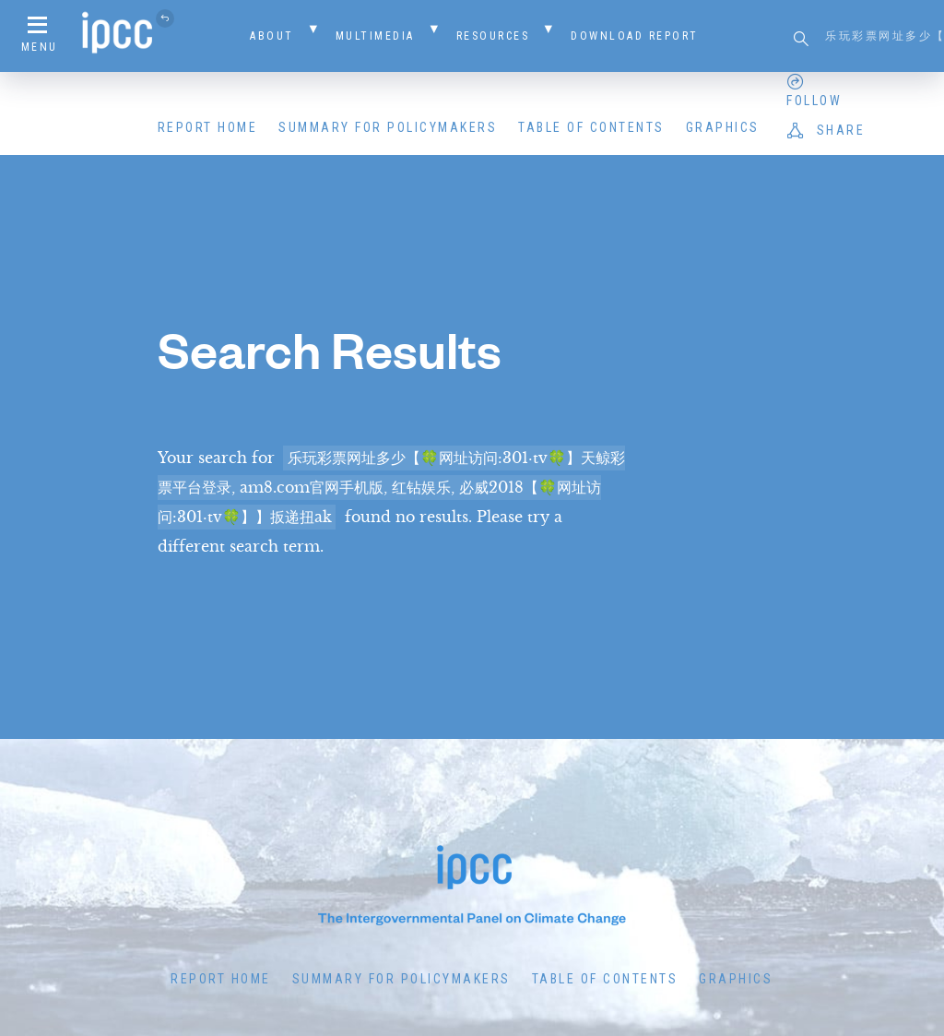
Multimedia (375, 36)
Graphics (723, 127)
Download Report (635, 36)
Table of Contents (591, 127)
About (272, 36)
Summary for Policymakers (387, 127)
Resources (493, 36)
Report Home (208, 127)
